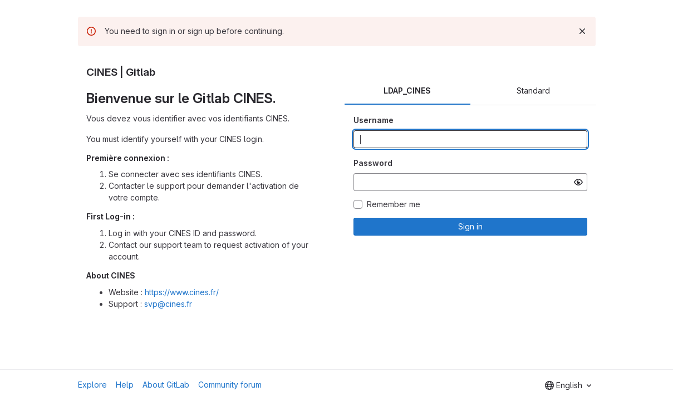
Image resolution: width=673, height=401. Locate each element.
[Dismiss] (582, 31)
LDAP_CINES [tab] (407, 90)
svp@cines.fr (168, 304)
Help (125, 384)
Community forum (230, 384)
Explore (92, 384)
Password (372, 163)
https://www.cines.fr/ (182, 292)
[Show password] (578, 182)
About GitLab (166, 384)
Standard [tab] (533, 90)
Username (373, 120)
